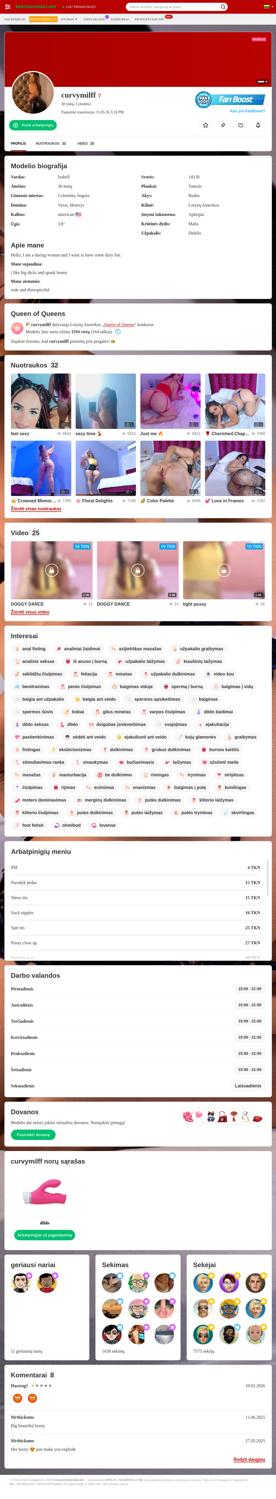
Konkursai (120, 19)
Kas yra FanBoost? (247, 111)
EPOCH (110, 1479)
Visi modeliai (15, 19)
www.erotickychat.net (68, 1480)
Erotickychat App (151, 18)
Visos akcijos (95, 18)
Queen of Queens (119, 324)
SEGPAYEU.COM (131, 1479)
